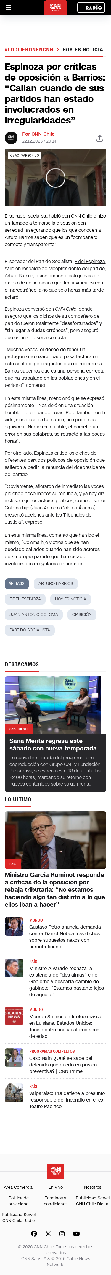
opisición (82, 614)
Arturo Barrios (19, 275)
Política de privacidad (18, 1201)
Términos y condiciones (55, 1201)
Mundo (36, 920)
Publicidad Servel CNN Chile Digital (93, 1201)
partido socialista (29, 630)
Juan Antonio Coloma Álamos (63, 507)
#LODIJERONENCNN (30, 50)
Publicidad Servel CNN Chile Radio (19, 1218)
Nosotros (92, 1187)
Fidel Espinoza (90, 261)
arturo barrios (55, 583)
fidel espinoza (25, 599)
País (33, 962)
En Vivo (55, 1187)
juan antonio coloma (33, 614)
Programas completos (52, 1051)
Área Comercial (18, 1187)
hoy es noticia (82, 50)
